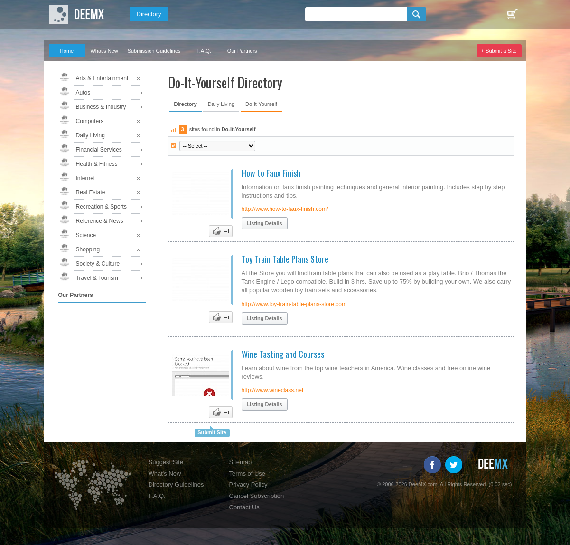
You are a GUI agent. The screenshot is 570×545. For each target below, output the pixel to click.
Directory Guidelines (176, 484)
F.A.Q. (203, 51)
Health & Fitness (97, 164)
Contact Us (244, 507)
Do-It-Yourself (261, 104)
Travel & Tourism (97, 278)
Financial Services (99, 149)
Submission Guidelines (154, 51)
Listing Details (264, 223)
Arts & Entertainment (102, 78)
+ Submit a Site (499, 51)
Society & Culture (98, 263)
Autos (83, 92)
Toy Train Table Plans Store (285, 259)
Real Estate (90, 192)
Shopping (88, 249)
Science (86, 235)
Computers (90, 121)
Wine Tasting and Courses (283, 354)
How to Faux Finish (271, 173)
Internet (85, 178)
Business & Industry (101, 107)
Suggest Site (166, 462)
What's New (104, 51)
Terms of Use (247, 473)
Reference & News (99, 221)
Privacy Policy (248, 484)
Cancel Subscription (256, 495)
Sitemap (240, 462)
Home (67, 51)
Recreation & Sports (101, 206)
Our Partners (242, 51)
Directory (149, 14)
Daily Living (90, 135)
